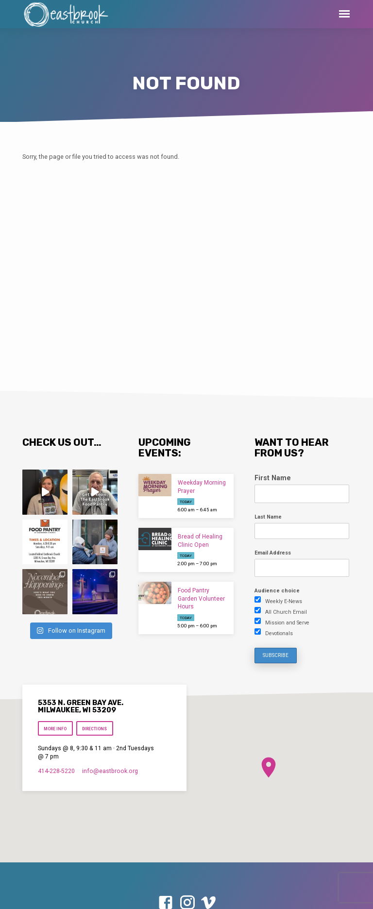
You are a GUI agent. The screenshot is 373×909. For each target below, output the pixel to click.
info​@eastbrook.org (110, 771)
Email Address (272, 553)
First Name (272, 478)
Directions (95, 728)
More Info (55, 728)
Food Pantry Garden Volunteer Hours (201, 598)
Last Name (268, 517)
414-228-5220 (56, 771)
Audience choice (277, 591)
